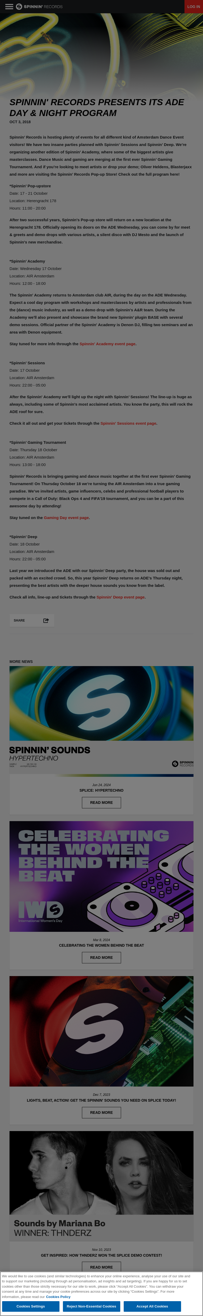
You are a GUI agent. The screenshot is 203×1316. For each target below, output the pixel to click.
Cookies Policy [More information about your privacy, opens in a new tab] (58, 1297)
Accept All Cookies (152, 1307)
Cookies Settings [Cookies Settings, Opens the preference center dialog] (30, 1307)
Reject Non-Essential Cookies (91, 1307)
